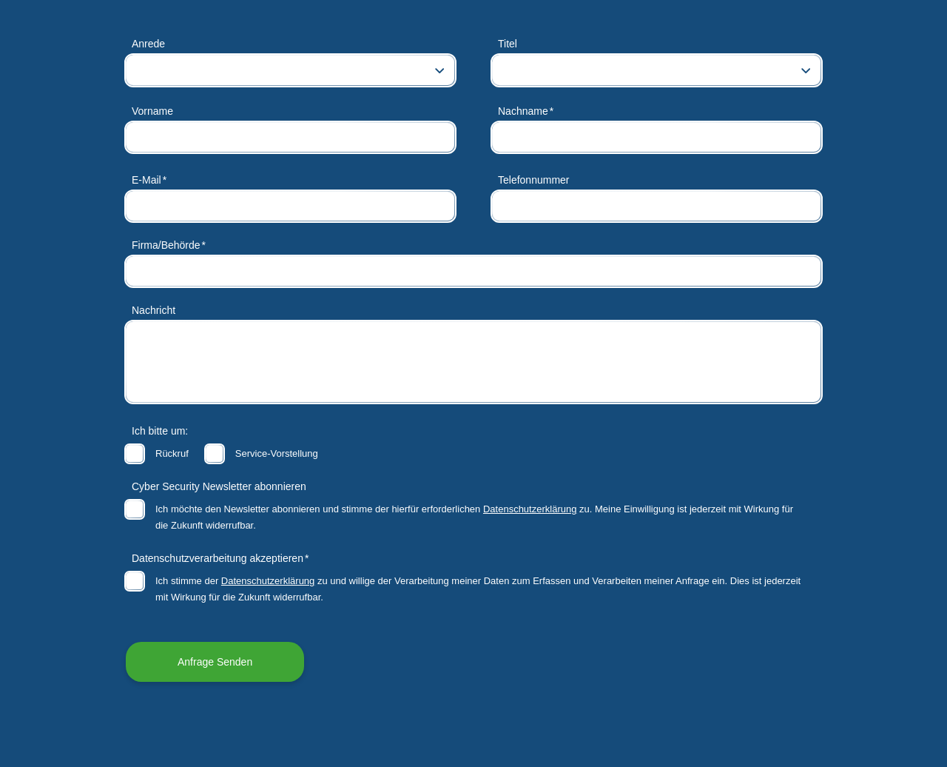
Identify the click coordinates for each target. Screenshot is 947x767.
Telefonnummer (534, 180)
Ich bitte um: (160, 431)
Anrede (148, 44)
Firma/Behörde (166, 245)
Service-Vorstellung (276, 453)
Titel (507, 44)
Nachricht (153, 310)
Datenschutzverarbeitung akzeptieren (217, 558)
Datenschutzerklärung (529, 509)
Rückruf (172, 453)
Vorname (152, 111)
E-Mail (146, 180)
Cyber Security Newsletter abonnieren (219, 486)
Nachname (523, 111)
